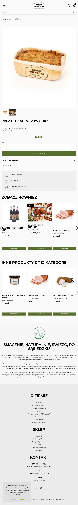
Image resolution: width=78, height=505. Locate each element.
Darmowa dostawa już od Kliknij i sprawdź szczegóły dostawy (18, 129)
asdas (37, 488)
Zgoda (21, 499)
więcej (13, 499)
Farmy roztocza (6, 19)
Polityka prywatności (57, 500)
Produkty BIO (18, 19)
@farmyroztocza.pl (43, 473)
